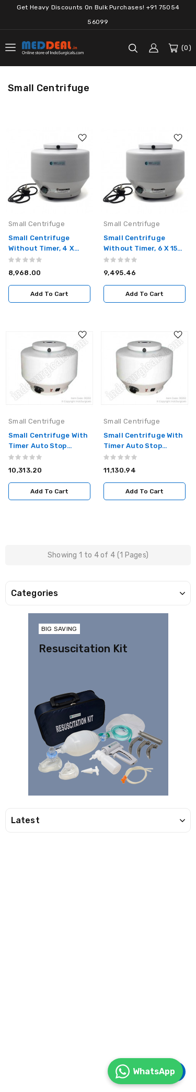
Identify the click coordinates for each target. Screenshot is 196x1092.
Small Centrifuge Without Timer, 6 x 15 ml (140, 248)
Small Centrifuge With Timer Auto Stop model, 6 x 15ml (143, 445)
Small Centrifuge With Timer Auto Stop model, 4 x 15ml (48, 445)
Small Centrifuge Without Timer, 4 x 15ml (41, 248)
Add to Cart (49, 293)
